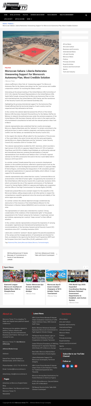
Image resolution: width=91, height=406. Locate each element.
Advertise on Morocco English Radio (15, 383)
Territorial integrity (43, 242)
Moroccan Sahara (27, 242)
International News (69, 52)
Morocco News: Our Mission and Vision (16, 388)
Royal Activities (15, 14)
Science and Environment (71, 67)
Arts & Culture (19, 19)
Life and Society (68, 54)
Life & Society (8, 19)
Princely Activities (69, 62)
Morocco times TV (21, 403)
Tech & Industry (52, 14)
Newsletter (6, 394)
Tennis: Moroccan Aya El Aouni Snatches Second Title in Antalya (34, 288)
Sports (65, 69)
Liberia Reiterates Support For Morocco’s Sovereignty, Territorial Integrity (43, 360)
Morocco (35, 242)
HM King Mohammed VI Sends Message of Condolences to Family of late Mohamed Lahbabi (17, 256)
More (28, 19)
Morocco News (68, 57)
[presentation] (84, 267)
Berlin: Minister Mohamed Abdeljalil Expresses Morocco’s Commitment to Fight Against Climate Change (45, 330)
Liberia (19, 242)
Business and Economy (38, 14)
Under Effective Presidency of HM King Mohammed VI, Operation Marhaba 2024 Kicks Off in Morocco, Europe (45, 346)
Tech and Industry (69, 72)
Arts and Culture (68, 47)
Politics (25, 14)
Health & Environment (67, 14)
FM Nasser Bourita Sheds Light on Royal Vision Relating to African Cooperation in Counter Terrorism (43, 338)
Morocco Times (10, 81)
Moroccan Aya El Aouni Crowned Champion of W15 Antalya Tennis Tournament (54, 289)
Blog (4, 386)
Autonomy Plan (12, 242)
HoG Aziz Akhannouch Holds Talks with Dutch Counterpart (44, 254)
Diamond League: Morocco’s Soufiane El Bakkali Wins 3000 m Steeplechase (13, 288)
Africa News (67, 44)
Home (5, 14)
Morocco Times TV (9, 391)
